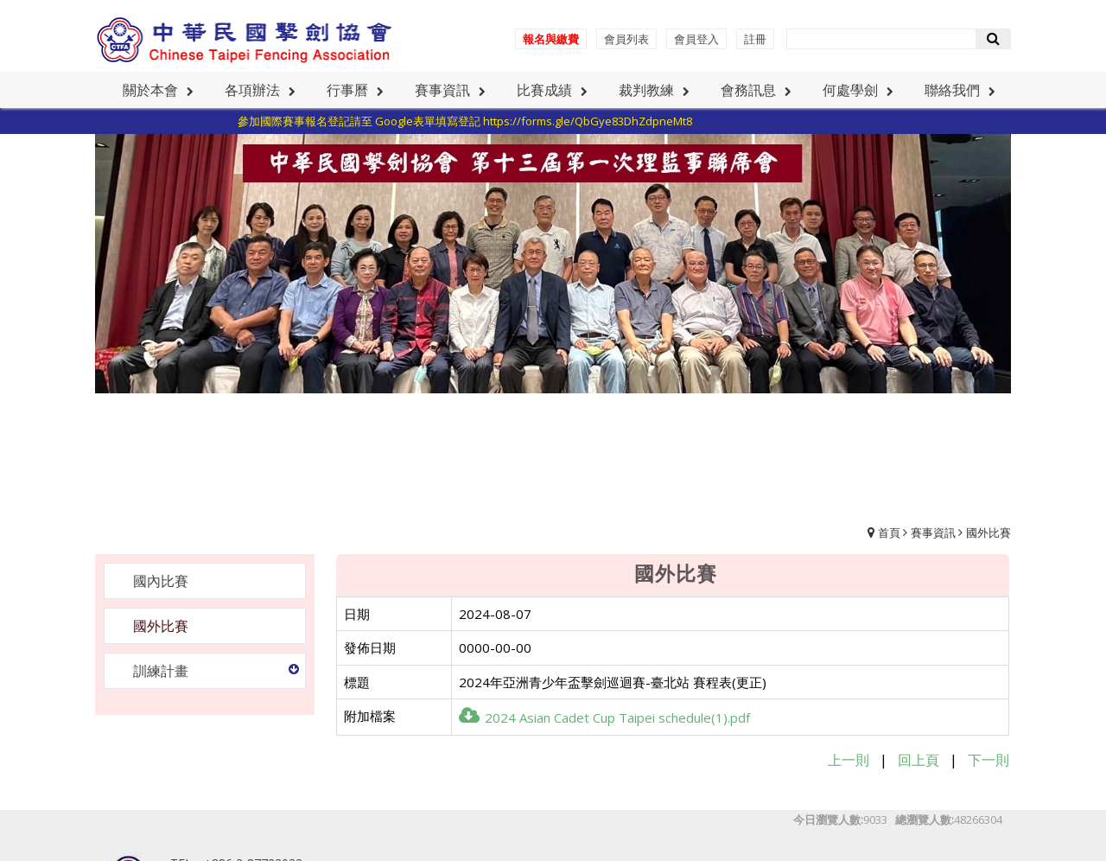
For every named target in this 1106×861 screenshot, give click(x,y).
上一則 (848, 759)
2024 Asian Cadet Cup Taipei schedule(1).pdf (604, 717)
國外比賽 (988, 532)
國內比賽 (160, 580)
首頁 (889, 532)
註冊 (755, 39)
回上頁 (918, 759)
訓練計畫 (160, 670)
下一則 (988, 759)
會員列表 (626, 39)
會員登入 (696, 39)
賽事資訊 (933, 532)
